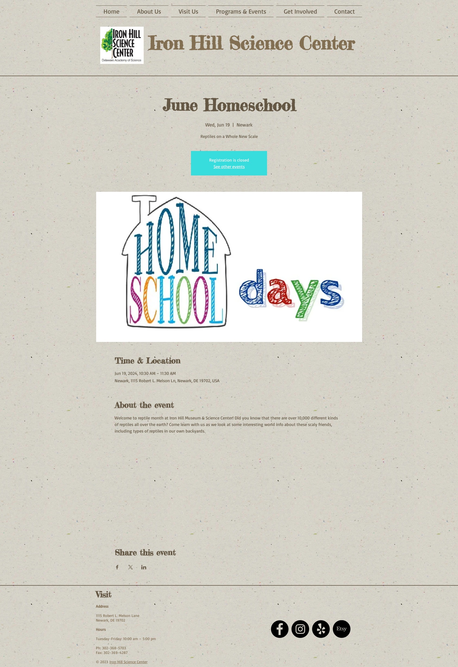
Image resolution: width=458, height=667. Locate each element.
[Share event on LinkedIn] (143, 567)
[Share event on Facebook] (117, 567)
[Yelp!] (321, 629)
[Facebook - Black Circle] (279, 629)
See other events (229, 166)
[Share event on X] (130, 567)
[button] (188, 11)
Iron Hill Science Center (128, 661)
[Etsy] (341, 629)
